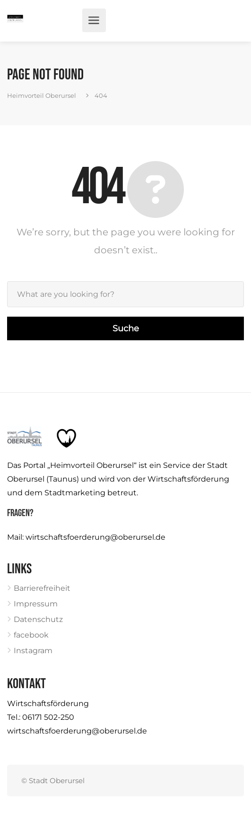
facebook (31, 634)
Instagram (33, 650)
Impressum (36, 603)
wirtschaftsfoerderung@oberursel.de (95, 537)
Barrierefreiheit (42, 588)
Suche (126, 328)
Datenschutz (38, 619)
